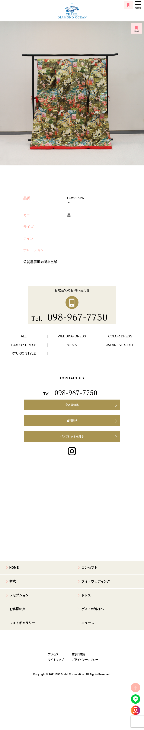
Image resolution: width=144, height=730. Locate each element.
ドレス (86, 595)
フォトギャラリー (22, 623)
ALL (24, 336)
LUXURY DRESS (24, 345)
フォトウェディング (95, 581)
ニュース (87, 623)
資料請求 (72, 420)
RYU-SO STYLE (24, 353)
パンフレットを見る (72, 436)
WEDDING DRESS (72, 336)
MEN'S (72, 345)
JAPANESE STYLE (120, 345)
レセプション (19, 595)
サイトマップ (56, 659)
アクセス (53, 654)
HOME (14, 567)
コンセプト (89, 567)
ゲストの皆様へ (92, 609)
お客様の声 (17, 609)
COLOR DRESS (120, 336)
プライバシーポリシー (84, 659)
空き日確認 (71, 404)
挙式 (12, 581)
